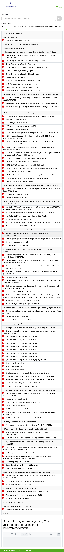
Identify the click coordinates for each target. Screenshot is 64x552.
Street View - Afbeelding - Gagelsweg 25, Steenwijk (21, 300)
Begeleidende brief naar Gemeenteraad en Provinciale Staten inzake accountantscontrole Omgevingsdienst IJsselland (27, 457)
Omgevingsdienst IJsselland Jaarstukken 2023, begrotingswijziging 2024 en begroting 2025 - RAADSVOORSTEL (29, 448)
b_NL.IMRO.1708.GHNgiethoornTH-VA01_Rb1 (19, 336)
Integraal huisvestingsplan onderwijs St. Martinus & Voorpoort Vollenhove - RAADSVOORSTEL (29, 395)
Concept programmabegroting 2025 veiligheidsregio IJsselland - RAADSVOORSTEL (25, 234)
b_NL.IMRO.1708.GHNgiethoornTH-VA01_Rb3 (19, 343)
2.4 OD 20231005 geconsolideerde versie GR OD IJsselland (24, 165)
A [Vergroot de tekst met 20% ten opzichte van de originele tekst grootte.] (6, 30)
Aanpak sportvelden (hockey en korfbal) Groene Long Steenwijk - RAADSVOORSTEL (25, 433)
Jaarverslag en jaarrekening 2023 (15, 197)
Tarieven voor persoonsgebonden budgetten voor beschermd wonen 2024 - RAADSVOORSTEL (29, 477)
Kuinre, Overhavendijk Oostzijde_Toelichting (19, 64)
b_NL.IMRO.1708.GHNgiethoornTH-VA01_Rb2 (19, 340)
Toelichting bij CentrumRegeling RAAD (17, 320)
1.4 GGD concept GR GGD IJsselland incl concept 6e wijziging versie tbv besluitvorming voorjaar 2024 (28, 148)
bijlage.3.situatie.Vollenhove (13, 405)
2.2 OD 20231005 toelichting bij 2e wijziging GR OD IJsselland (25, 158)
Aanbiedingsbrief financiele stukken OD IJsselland (20, 453)
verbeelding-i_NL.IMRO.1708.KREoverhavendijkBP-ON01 (23, 61)
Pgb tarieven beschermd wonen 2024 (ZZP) (18, 484)
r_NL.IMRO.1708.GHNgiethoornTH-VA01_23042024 (21, 383)
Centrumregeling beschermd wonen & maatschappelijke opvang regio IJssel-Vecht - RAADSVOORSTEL (31, 312)
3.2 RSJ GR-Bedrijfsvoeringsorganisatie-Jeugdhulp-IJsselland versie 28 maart (30, 175)
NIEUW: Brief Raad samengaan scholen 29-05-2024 (21, 418)
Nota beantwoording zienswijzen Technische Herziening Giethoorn (26, 373)
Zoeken (3, 14)
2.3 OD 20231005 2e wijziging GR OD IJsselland (20, 161)
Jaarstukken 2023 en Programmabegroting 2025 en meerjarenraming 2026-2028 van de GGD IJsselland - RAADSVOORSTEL (31, 208)
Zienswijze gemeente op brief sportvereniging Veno (21, 402)
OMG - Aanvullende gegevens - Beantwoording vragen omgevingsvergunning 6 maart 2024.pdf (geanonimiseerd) (30, 287)
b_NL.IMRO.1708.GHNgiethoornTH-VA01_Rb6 (19, 353)
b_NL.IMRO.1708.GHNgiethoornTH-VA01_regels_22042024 (24, 360)
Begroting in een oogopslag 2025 (15, 242)
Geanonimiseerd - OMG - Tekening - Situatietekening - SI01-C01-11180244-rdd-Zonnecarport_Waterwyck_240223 (30, 261)
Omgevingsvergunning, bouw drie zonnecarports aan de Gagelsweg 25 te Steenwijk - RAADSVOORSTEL (28, 256)
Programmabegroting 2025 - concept (16, 245)
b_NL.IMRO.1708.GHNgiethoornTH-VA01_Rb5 (19, 350)
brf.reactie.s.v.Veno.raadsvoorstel (15, 399)
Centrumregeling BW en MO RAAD (15, 316)
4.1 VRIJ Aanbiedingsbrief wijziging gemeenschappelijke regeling (26, 178)
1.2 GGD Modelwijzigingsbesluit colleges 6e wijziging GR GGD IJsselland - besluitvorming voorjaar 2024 (29, 137)
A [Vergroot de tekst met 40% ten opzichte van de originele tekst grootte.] (9, 30)
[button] (59, 18)
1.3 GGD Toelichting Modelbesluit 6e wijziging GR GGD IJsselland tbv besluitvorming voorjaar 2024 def (27, 143)
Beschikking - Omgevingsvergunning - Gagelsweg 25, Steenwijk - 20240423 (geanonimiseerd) (29, 273)
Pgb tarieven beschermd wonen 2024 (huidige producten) (23, 481)
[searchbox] (28, 18)
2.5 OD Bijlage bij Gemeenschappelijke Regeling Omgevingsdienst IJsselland (30, 168)
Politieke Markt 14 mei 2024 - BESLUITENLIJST (20, 509)
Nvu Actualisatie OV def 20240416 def (16, 498)
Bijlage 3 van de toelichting (13, 369)
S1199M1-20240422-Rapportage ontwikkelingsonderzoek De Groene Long (29, 438)
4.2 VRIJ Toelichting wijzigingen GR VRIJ (18, 181)
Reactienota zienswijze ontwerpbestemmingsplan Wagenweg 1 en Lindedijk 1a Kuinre (30, 108)
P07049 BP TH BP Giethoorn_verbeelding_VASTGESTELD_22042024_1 (29, 376)
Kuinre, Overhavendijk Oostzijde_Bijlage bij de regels (22, 74)
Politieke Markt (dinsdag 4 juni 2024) (23, 26)
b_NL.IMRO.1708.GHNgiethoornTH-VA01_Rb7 (19, 356)
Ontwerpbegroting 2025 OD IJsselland (16, 462)
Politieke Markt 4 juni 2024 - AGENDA (16, 40)
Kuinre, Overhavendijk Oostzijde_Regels (17, 71)
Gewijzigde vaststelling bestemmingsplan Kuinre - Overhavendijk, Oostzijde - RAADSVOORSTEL (29, 56)
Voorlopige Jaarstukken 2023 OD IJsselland (18, 468)
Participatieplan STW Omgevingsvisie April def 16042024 (23, 495)
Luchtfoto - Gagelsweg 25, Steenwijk (16, 277)
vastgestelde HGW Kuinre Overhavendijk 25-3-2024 (21, 90)
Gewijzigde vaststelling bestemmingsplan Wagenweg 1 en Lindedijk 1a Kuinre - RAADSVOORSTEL (30, 99)
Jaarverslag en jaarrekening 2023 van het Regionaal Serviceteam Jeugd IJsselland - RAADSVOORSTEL (31, 190)
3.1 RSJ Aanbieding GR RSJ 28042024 (17, 171)
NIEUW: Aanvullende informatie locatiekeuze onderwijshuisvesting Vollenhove (30, 409)
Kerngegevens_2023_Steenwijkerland (17, 219)
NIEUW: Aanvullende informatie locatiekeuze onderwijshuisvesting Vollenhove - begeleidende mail (30, 413)
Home (3, 26)
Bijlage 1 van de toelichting (13, 363)
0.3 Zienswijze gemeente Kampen (15, 129)
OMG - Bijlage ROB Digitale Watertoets (17, 291)
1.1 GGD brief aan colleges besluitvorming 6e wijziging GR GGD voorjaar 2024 (30, 133)
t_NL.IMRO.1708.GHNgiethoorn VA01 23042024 (20, 386)
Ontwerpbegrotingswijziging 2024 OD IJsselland (20, 465)
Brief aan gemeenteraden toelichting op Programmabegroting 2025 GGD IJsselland (31, 222)
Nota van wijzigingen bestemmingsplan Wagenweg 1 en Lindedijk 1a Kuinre (29, 103)
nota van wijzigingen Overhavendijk (16, 77)
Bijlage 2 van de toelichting (13, 366)
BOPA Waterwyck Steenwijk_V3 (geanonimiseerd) (20, 304)
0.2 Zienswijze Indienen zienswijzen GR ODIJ (19, 126)
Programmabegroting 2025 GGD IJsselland (18, 226)
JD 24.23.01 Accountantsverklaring (15, 194)
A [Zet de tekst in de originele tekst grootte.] (3, 29)
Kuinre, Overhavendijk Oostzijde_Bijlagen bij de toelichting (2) (24, 67)
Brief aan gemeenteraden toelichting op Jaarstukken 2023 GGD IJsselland (28, 212)
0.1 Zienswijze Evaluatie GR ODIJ (15, 123)
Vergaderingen (10, 26)
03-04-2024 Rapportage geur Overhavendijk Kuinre (21, 80)
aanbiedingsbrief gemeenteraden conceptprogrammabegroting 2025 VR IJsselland (31, 239)
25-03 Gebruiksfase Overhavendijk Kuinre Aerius (20, 87)
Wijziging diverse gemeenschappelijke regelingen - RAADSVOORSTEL (28, 116)
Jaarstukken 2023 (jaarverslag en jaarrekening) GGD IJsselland (25, 216)
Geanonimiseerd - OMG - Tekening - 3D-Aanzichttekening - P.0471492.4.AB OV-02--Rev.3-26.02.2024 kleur (32, 282)
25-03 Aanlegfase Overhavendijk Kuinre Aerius (19, 84)
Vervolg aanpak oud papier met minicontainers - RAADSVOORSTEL (27, 425)
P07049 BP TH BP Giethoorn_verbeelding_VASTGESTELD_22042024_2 (29, 379)
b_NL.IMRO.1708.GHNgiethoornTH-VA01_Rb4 (19, 346)
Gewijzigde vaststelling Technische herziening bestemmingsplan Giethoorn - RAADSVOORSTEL (29, 332)
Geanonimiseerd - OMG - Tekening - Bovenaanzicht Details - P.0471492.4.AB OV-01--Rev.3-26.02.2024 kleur (31, 267)
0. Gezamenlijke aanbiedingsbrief (15, 119)
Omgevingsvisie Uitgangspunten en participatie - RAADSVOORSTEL (27, 491)
